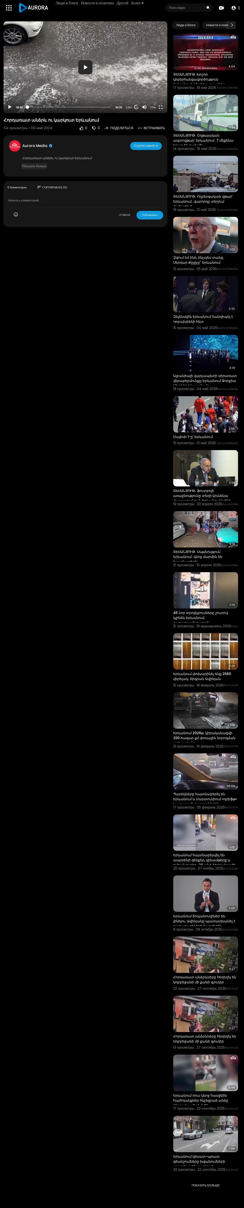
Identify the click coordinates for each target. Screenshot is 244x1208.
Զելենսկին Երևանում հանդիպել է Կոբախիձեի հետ (203, 319)
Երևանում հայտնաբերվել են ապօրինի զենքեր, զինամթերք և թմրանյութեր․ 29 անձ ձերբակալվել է (204, 862)
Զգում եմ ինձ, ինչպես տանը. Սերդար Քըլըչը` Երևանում (198, 260)
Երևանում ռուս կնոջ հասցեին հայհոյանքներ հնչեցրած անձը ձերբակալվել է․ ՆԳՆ (200, 1100)
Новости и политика (97, 3)
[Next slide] (232, 25)
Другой (123, 3)
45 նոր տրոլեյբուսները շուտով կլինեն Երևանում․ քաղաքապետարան (200, 617)
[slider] (69, 107)
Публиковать (150, 215)
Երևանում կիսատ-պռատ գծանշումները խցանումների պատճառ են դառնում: (199, 1161)
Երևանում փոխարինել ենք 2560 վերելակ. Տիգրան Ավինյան (202, 676)
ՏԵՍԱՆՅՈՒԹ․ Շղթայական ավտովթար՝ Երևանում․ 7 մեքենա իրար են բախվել (203, 140)
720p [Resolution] (153, 107)
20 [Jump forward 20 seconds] (136, 107)
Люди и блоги (67, 3)
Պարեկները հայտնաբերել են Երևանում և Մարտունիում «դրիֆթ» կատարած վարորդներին (205, 799)
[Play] (9, 107)
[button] (235, 8)
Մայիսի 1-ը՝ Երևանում (193, 436)
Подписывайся (146, 145)
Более (138, 3)
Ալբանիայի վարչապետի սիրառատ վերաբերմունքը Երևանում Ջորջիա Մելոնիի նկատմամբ (205, 380)
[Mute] (144, 107)
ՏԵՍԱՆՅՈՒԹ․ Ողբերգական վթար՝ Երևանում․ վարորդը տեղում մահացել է (203, 201)
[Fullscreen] (160, 107)
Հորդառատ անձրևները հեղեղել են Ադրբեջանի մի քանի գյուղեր (204, 979)
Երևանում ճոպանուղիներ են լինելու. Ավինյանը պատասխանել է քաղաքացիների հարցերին (204, 921)
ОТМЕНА (124, 215)
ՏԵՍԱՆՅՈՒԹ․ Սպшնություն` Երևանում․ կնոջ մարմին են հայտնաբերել (197, 556)
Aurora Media (37, 145)
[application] (85, 67)
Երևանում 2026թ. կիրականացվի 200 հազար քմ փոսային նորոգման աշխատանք (204, 738)
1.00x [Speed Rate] (128, 107)
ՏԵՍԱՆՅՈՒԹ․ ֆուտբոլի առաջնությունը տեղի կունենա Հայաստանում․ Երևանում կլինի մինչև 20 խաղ (202, 498)
